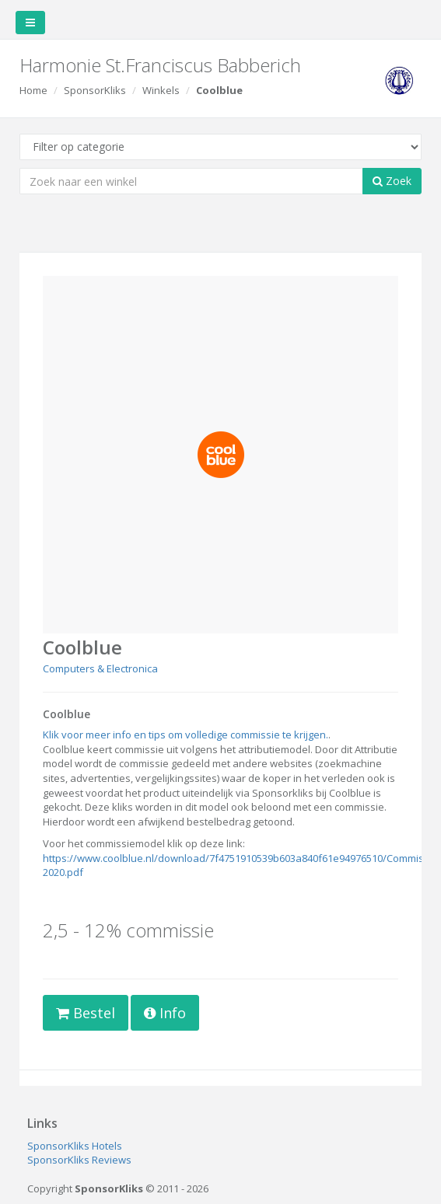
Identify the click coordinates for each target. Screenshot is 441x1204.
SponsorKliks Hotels (74, 1146)
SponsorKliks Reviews (79, 1160)
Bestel (85, 1012)
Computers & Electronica (100, 668)
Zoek (392, 180)
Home (33, 90)
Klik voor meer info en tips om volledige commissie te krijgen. (185, 735)
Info (165, 1012)
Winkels (161, 90)
